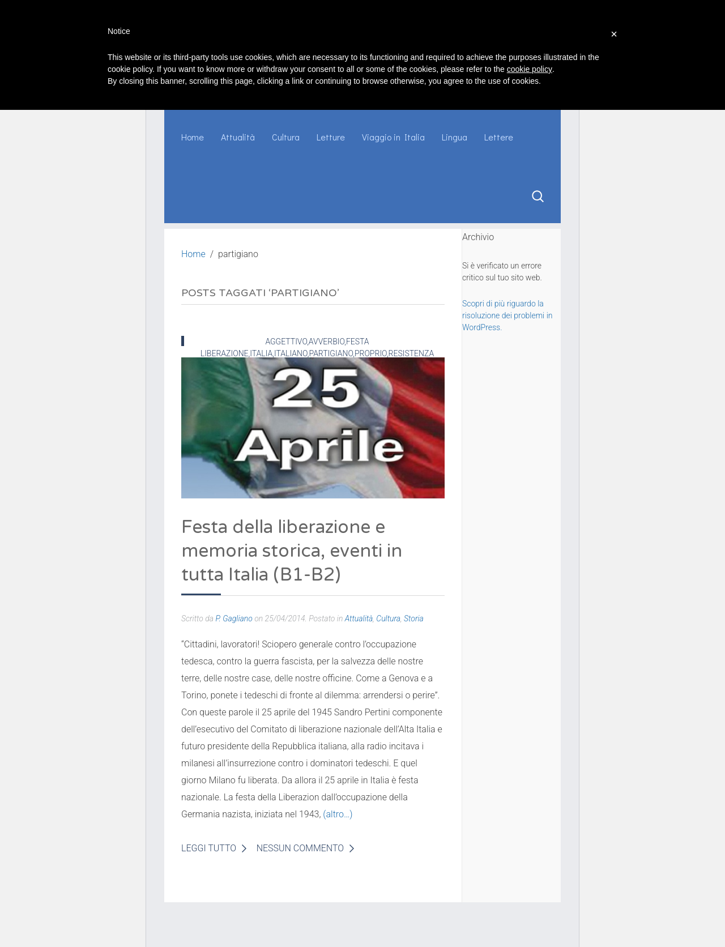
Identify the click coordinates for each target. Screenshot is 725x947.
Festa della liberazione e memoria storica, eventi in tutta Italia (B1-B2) (291, 551)
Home (192, 137)
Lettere (498, 137)
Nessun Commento (300, 848)
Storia (414, 618)
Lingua (454, 137)
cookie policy (529, 69)
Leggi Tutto (208, 848)
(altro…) (337, 814)
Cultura (286, 137)
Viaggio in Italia (393, 137)
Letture (331, 137)
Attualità (238, 137)
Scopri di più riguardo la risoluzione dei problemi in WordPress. (507, 315)
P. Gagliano (233, 618)
